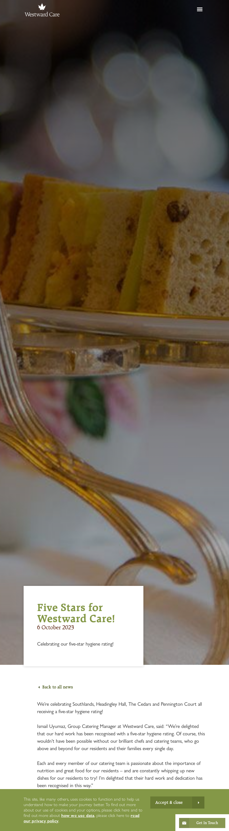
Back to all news (57, 687)
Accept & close (169, 802)
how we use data (77, 815)
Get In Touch (207, 823)
